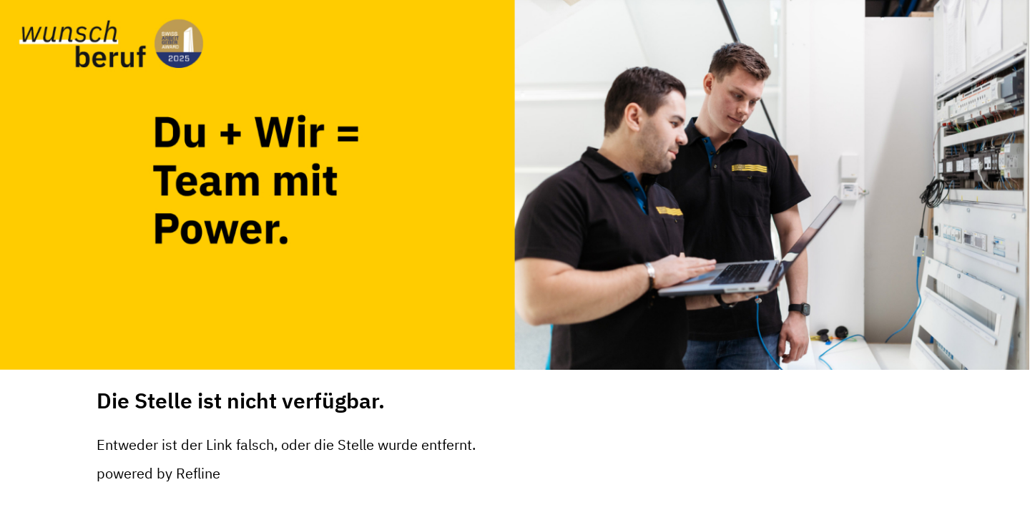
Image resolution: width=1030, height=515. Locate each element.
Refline (198, 473)
